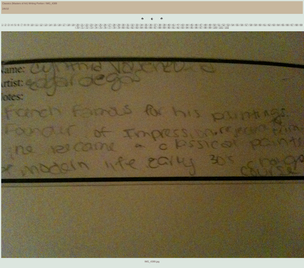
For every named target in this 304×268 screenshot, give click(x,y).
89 (164, 27)
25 (100, 25)
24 (96, 25)
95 (191, 27)
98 (205, 27)
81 (128, 27)
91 (173, 27)
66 (287, 25)
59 (255, 25)
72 (86, 27)
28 (114, 25)
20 (77, 25)
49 (210, 25)
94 (187, 27)
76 (105, 27)
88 (160, 27)
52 (223, 25)
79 (118, 27)
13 (46, 25)
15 (55, 25)
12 (41, 25)
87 (155, 27)
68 (296, 25)
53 (228, 25)
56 (242, 25)
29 (118, 25)
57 (246, 25)
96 (196, 27)
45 (191, 25)
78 (114, 27)
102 (227, 27)
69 (301, 25)
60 (260, 25)
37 (155, 25)
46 (196, 25)
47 (200, 25)
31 (128, 25)
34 (141, 25)
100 (215, 27)
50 (214, 25)
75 (100, 27)
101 (221, 27)
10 (32, 25)
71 (82, 27)
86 (150, 27)
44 (187, 25)
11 (36, 25)
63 (274, 25)
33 (137, 25)
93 (182, 27)
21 (82, 25)
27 (109, 25)
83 (137, 27)
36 (150, 25)
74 (96, 27)
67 (292, 25)
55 (237, 25)
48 (205, 25)
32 (132, 25)
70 (77, 27)
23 (91, 25)
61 (264, 25)
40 (169, 25)
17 (64, 25)
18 (68, 25)
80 (123, 27)
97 (200, 27)
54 (232, 25)
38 (160, 25)
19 (73, 25)
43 (182, 25)
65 (283, 25)
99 (210, 27)
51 (219, 25)
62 (269, 25)
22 (86, 25)
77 (109, 27)
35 (146, 25)
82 (132, 27)
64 (278, 25)
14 (50, 25)
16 (59, 25)
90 (169, 27)
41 (173, 25)
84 (141, 27)
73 (91, 27)
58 (251, 25)
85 (146, 27)
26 (105, 25)
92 (178, 27)
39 (164, 25)
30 (123, 25)
